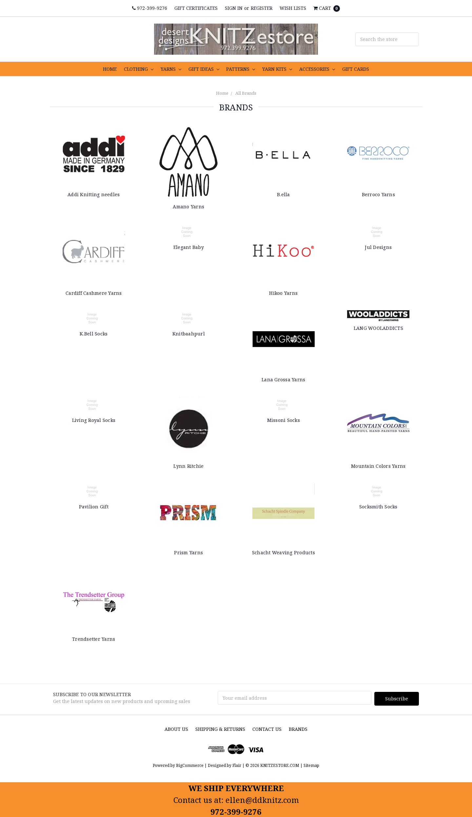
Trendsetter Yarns (93, 639)
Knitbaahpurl (188, 334)
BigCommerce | (191, 765)
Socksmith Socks (378, 507)
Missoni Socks (283, 420)
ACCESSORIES (317, 69)
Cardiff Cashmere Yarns (94, 293)
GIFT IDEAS (203, 69)
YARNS (171, 69)
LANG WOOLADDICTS (378, 328)
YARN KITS (277, 69)
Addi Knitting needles (94, 194)
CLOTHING (138, 69)
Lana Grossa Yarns (283, 379)
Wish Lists (293, 8)
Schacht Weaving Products (283, 552)
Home (222, 93)
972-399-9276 (149, 8)
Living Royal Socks (94, 420)
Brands (298, 728)
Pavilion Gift (93, 507)
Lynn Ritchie (188, 466)
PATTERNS (240, 69)
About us (176, 728)
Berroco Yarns (378, 194)
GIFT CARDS (355, 69)
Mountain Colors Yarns (378, 466)
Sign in (234, 8)
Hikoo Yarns (283, 293)
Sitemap (311, 765)
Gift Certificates (196, 8)
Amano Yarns (188, 206)
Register (261, 8)
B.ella (283, 194)
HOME (110, 69)
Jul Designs (378, 247)
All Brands (245, 93)
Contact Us (267, 728)
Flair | (238, 765)
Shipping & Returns (220, 728)
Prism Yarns (188, 552)
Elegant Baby (188, 247)
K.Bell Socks (94, 334)
